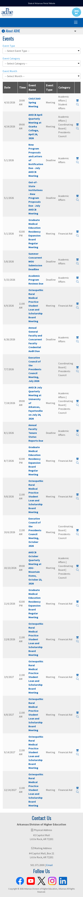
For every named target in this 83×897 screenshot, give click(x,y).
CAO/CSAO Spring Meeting (34, 102)
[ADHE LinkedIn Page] (63, 880)
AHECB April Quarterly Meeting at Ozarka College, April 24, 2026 (35, 126)
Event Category (11, 58)
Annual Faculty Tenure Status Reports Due (35, 432)
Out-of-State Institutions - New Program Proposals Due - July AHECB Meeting (35, 198)
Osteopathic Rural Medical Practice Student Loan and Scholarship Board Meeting (35, 305)
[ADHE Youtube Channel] (31, 880)
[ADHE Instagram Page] (52, 880)
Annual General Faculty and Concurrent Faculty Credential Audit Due (35, 339)
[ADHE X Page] (41, 880)
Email (49, 865)
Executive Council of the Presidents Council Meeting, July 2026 (34, 369)
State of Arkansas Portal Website (41, 3)
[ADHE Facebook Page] (20, 880)
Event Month (10, 71)
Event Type (9, 45)
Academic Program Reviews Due (35, 279)
